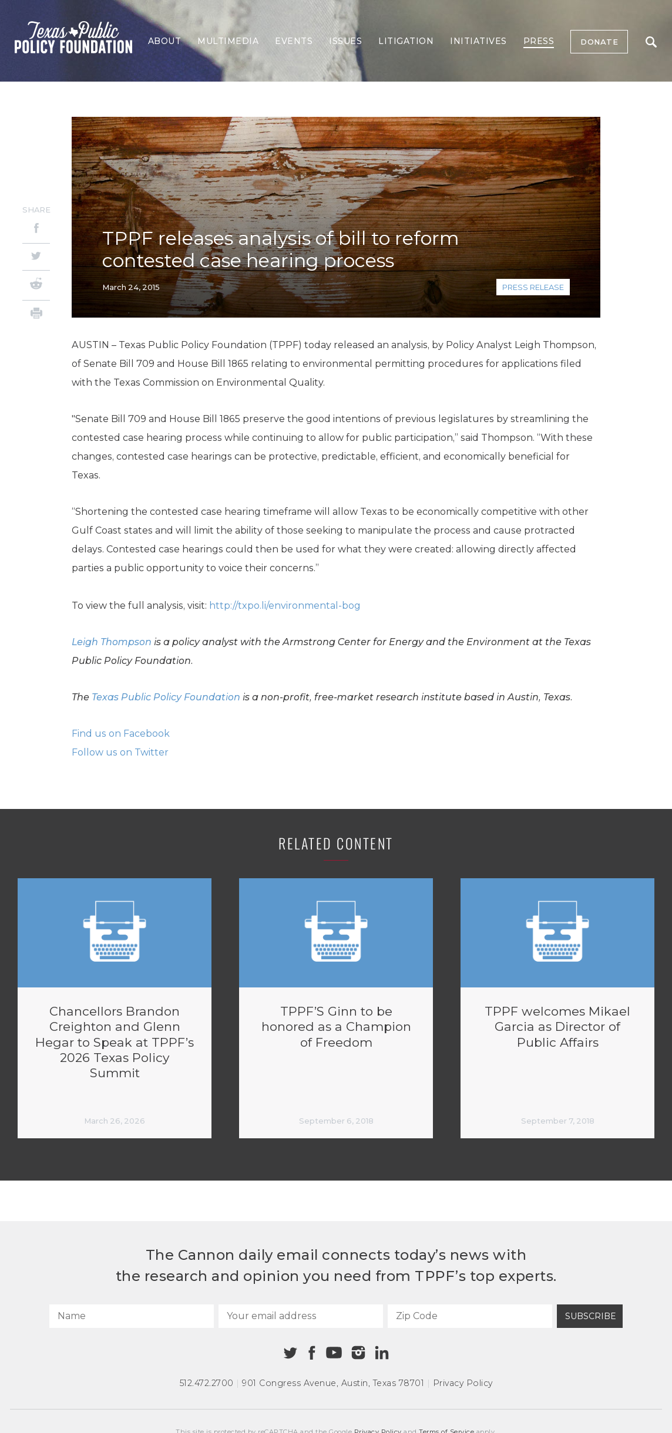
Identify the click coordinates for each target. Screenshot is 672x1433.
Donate (599, 41)
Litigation (406, 41)
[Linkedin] (381, 1352)
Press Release (533, 287)
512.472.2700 (207, 1383)
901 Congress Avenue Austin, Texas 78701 (333, 1383)
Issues (345, 41)
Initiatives (478, 41)
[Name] (131, 1316)
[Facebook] (36, 230)
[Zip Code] (470, 1316)
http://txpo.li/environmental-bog (285, 605)
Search (651, 42)
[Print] (36, 315)
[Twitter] (36, 257)
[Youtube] (333, 1353)
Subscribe (590, 1316)
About (165, 41)
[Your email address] (301, 1316)
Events (294, 41)
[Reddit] (36, 285)
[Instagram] (358, 1352)
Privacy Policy (463, 1383)
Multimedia (227, 41)
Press (539, 41)
